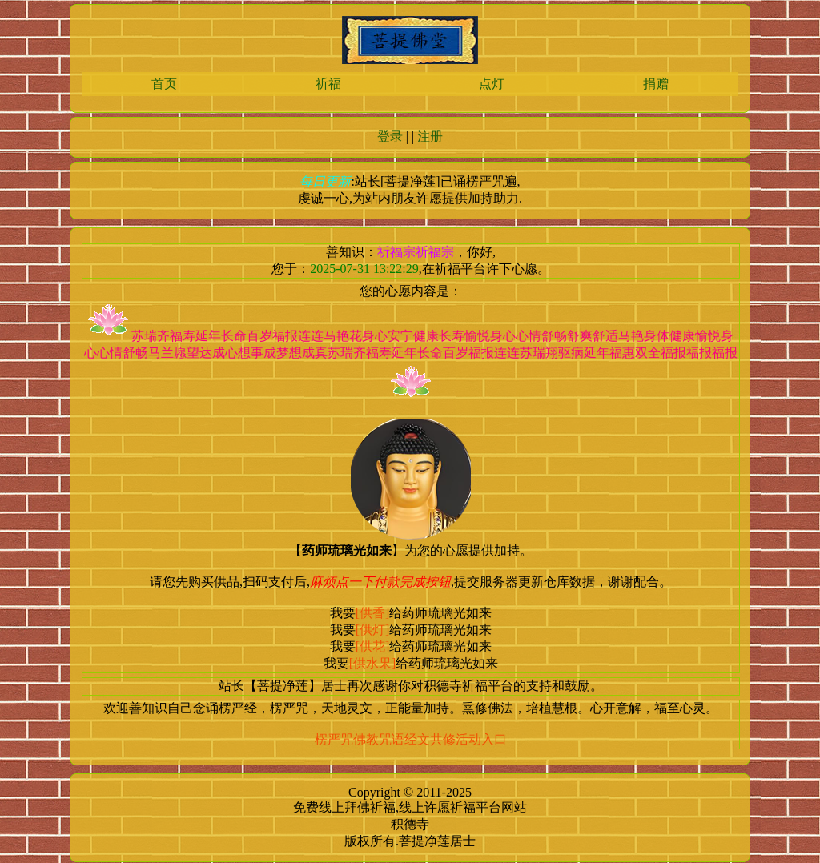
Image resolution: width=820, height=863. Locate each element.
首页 (164, 83)
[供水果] (372, 663)
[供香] (373, 613)
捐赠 (656, 83)
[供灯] (373, 629)
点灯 (491, 83)
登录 (390, 136)
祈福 (328, 83)
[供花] (373, 646)
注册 (430, 136)
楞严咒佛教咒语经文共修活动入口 (411, 739)
